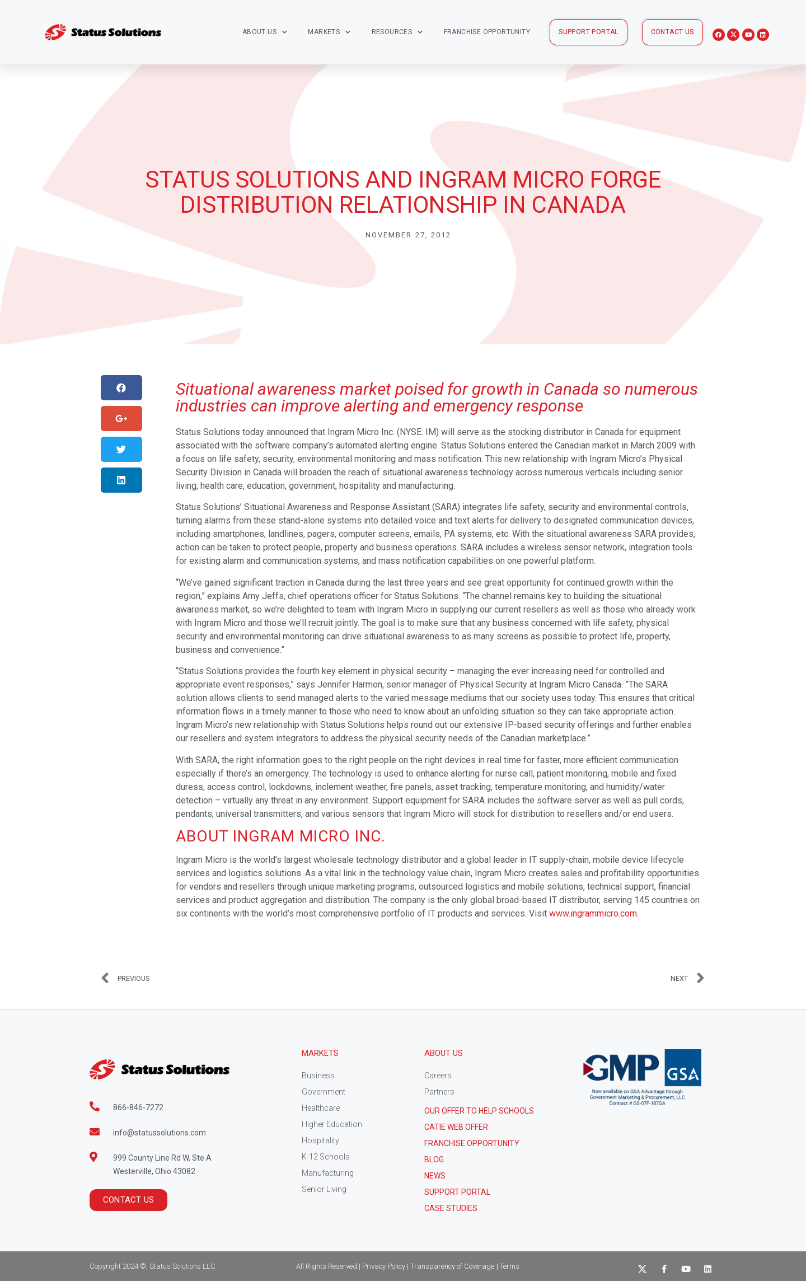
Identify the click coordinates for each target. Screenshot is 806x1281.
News (435, 1175)
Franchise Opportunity (487, 32)
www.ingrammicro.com (593, 913)
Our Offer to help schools (479, 1110)
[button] (588, 32)
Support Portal (457, 1192)
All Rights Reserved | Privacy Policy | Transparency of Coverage (395, 1266)
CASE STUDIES (450, 1208)
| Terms (507, 1266)
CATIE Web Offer (456, 1127)
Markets (329, 32)
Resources (397, 32)
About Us (265, 32)
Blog (434, 1159)
